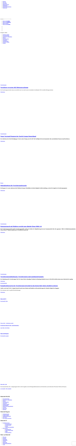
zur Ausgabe (2, 388)
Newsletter (5, 3)
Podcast (4, 1)
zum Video (2, 327)
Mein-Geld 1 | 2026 (3, 384)
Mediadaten (5, 5)
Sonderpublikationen (7, 416)
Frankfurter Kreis (6, 422)
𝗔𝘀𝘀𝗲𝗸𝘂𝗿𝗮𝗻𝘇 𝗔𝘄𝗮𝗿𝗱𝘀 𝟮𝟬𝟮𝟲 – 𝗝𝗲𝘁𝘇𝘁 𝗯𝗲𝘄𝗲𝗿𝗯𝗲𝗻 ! (9, 325)
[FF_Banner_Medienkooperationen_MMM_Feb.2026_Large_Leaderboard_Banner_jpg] (29, 394)
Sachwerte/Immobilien (9, 427)
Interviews (5, 408)
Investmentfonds (6, 35)
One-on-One (2, 323)
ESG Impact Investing (7, 418)
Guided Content (6, 415)
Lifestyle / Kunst (6, 42)
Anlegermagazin (6, 414)
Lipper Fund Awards (9, 430)
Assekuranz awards (9, 323)
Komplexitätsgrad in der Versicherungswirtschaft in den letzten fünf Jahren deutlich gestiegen (29, 285)
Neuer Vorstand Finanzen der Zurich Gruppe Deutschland (18, 136)
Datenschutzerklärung (7, 6)
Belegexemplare (6, 4)
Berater (4, 37)
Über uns (4, 2)
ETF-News (5, 417)
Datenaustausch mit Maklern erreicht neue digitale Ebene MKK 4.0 (21, 226)
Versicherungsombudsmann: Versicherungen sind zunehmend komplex (22, 276)
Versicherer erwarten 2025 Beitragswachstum (14, 87)
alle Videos (7, 327)
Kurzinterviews (8, 429)
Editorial (4, 409)
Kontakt (4, 438)
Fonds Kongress (8, 432)
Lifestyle (4, 407)
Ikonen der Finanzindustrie (8, 406)
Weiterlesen (2, 92)
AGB (4, 444)
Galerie (4, 43)
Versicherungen (6, 38)
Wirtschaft (5, 39)
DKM (6, 431)
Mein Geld (7, 22)
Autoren (4, 441)
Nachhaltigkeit (5, 41)
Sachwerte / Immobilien (7, 36)
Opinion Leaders (6, 34)
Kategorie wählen (3, 32)
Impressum (5, 7)
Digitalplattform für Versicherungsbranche (13, 185)
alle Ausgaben (8, 388)
